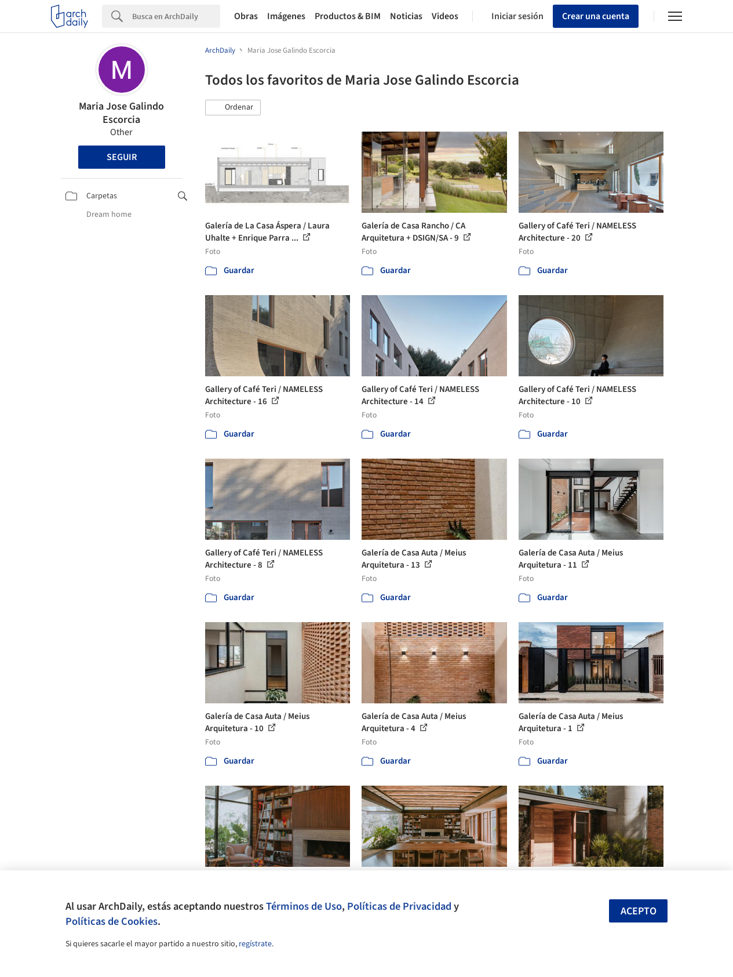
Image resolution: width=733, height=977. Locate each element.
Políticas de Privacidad (399, 906)
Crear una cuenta (595, 16)
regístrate (255, 944)
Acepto (639, 911)
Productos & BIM (348, 16)
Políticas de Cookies (111, 921)
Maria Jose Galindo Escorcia (121, 113)
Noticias (406, 16)
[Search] (176, 16)
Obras (246, 16)
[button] (233, 108)
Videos (445, 16)
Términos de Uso (304, 906)
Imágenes (286, 16)
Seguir (122, 157)
